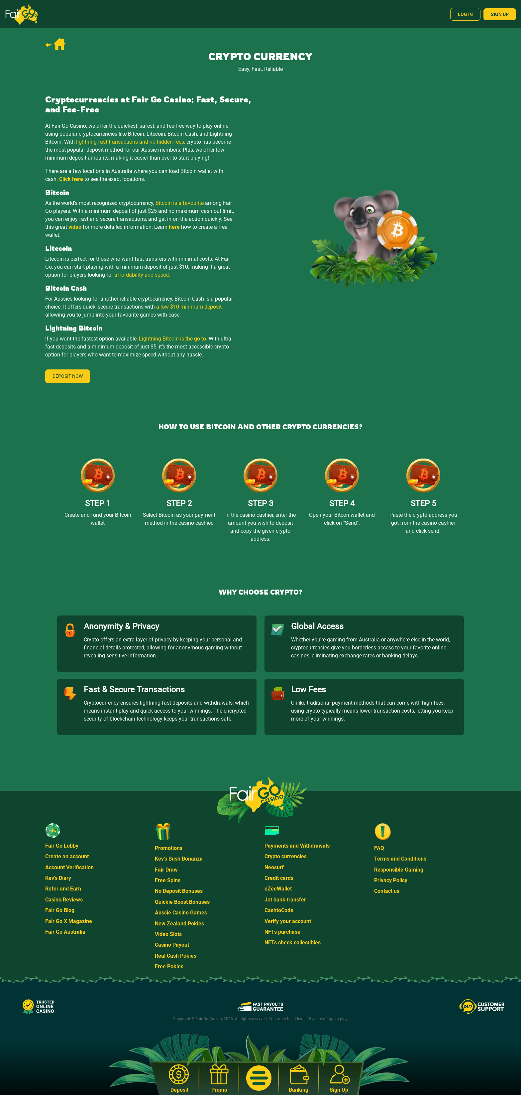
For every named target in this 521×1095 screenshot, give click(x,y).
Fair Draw (166, 870)
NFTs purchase (282, 932)
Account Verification (69, 867)
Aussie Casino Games (181, 912)
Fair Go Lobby (61, 846)
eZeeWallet (278, 889)
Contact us (386, 891)
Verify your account (287, 921)
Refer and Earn (63, 889)
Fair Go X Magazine (68, 921)
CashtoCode (278, 910)
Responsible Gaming (398, 870)
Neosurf (274, 867)
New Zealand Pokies (179, 923)
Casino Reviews (64, 899)
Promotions (168, 848)
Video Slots (168, 934)
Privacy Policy (390, 880)
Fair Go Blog (59, 910)
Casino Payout (172, 945)
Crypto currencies (285, 856)
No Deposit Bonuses (179, 891)
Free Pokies (169, 966)
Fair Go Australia (65, 932)
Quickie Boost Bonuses (182, 902)
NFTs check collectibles (292, 942)
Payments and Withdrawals (297, 846)
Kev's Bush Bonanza (179, 859)
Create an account (67, 856)
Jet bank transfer (285, 899)
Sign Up (500, 14)
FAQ (379, 848)
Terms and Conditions (400, 859)
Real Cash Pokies (175, 956)
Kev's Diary (58, 878)
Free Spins (167, 880)
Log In (465, 14)
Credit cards (278, 878)
